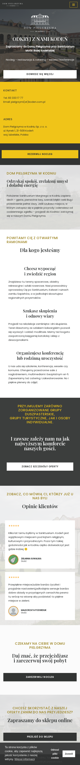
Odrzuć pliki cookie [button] (55, 753)
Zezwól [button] (69, 753)
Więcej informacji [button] (24, 759)
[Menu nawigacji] (73, 5)
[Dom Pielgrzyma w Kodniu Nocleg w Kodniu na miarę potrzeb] (13, 4)
